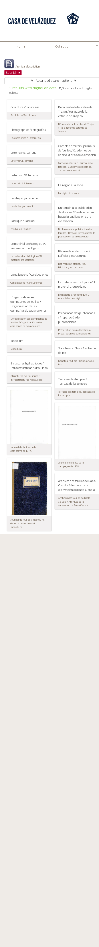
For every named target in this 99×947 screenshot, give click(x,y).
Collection (62, 46)
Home (20, 46)
